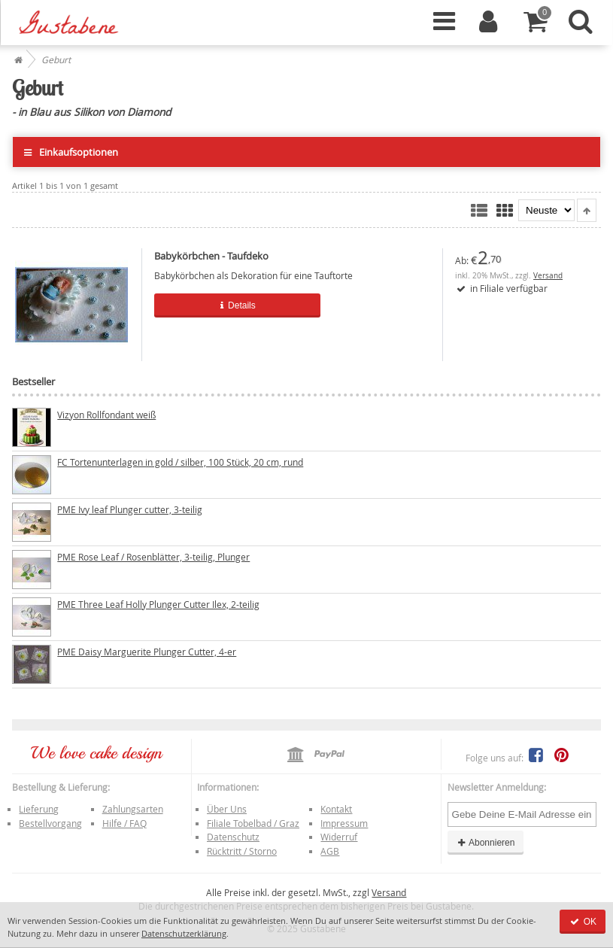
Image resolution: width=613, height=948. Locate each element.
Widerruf (338, 837)
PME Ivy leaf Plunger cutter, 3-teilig (129, 509)
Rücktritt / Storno (242, 851)
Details (237, 305)
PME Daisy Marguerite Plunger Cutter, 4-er (146, 652)
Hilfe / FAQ (124, 823)
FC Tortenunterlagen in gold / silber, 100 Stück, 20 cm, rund (180, 462)
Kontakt (336, 809)
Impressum (344, 823)
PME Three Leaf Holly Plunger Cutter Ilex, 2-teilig (158, 604)
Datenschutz (233, 837)
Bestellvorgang (50, 823)
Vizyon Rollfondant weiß (106, 415)
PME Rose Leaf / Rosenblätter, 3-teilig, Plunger (153, 557)
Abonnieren (486, 842)
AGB (329, 851)
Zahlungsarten (132, 809)
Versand (548, 276)
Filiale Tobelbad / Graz (253, 823)
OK (582, 921)
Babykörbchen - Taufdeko (211, 256)
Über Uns (227, 809)
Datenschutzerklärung (183, 933)
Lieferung (39, 809)
